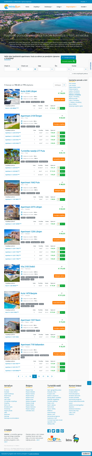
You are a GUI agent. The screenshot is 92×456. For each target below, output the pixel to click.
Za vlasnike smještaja (10, 401)
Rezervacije (7, 395)
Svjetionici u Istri (52, 418)
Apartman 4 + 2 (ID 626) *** (12, 171)
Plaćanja (6, 397)
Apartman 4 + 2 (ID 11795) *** (13, 255)
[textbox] (44, 69)
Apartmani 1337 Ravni (30, 320)
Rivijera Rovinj (30, 395)
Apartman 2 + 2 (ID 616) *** (12, 168)
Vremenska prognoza (53, 416)
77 (43, 376)
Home (27, 7)
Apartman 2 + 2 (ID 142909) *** (13, 224)
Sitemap (6, 416)
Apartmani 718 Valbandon (32, 345)
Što (56, 66)
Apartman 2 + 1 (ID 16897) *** (13, 199)
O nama (6, 390)
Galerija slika (51, 424)
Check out (24, 66)
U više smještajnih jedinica (80, 73)
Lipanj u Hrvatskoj (74, 91)
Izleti (5, 412)
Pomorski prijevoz (74, 394)
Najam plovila (8, 410)
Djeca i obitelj (51, 409)
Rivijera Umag (30, 403)
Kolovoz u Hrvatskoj (75, 95)
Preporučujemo (71, 7)
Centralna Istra (30, 410)
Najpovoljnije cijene (74, 87)
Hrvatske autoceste (74, 395)
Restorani (7, 414)
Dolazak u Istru (51, 392)
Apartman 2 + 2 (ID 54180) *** (13, 136)
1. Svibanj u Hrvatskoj (75, 102)
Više (62, 108)
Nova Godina (73, 104)
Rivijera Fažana (30, 394)
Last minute (72, 85)
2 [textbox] (73, 69)
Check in (7, 66)
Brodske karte (8, 407)
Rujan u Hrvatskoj (74, 96)
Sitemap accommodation (11, 418)
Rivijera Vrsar (29, 399)
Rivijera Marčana (30, 407)
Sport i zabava (51, 405)
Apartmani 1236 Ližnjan (31, 232)
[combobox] (46, 69)
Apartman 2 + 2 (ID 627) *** (12, 175)
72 (39, 376)
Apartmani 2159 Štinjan (31, 116)
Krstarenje (7, 409)
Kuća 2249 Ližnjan (29, 91)
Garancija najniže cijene (76, 106)
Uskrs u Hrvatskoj (74, 100)
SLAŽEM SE (86, 454)
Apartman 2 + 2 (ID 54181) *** (13, 140)
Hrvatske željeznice (74, 390)
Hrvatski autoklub (74, 397)
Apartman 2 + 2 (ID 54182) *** (13, 143)
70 (30, 376)
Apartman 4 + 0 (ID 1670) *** (12, 363)
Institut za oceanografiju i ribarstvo (76, 406)
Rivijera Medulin (30, 392)
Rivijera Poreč (30, 397)
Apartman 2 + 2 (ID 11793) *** (13, 248)
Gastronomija (51, 412)
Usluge (59, 7)
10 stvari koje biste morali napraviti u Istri (54, 421)
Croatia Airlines (73, 392)
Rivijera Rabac (30, 405)
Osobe (74, 66)
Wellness (49, 410)
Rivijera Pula (29, 390)
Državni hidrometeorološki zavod (76, 402)
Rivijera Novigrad (31, 401)
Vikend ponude (73, 98)
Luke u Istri (72, 412)
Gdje (39, 66)
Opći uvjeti (7, 399)
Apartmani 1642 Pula (30, 182)
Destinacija (48, 7)
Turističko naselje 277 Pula (33, 151)
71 (34, 376)
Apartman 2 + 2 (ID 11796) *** (13, 259)
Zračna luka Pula (74, 410)
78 (47, 376)
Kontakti (6, 392)
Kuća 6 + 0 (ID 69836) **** (12, 108)
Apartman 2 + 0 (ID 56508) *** (13, 370)
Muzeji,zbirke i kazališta (54, 397)
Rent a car (7, 405)
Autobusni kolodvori (74, 409)
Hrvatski (82, 2)
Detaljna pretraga (68, 57)
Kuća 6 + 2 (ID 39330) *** (11, 285)
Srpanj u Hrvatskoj (74, 93)
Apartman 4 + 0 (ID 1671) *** (12, 367)
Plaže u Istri (50, 403)
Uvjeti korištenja (9, 394)
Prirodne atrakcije (52, 401)
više (5, 442)
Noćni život (50, 407)
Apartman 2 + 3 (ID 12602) (12, 337)
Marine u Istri (51, 414)
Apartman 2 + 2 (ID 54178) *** (13, 133)
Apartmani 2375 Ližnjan (31, 207)
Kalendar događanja (53, 399)
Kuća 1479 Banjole (29, 293)
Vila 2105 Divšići (28, 267)
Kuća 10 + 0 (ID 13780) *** (12, 312)
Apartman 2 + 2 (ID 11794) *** (13, 252)
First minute (72, 83)
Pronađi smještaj (68, 61)
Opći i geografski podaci (54, 390)
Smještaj (37, 7)
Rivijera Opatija (30, 409)
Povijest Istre (51, 394)
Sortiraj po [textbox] (58, 85)
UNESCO (71, 414)
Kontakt (84, 7)
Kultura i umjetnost (52, 395)
